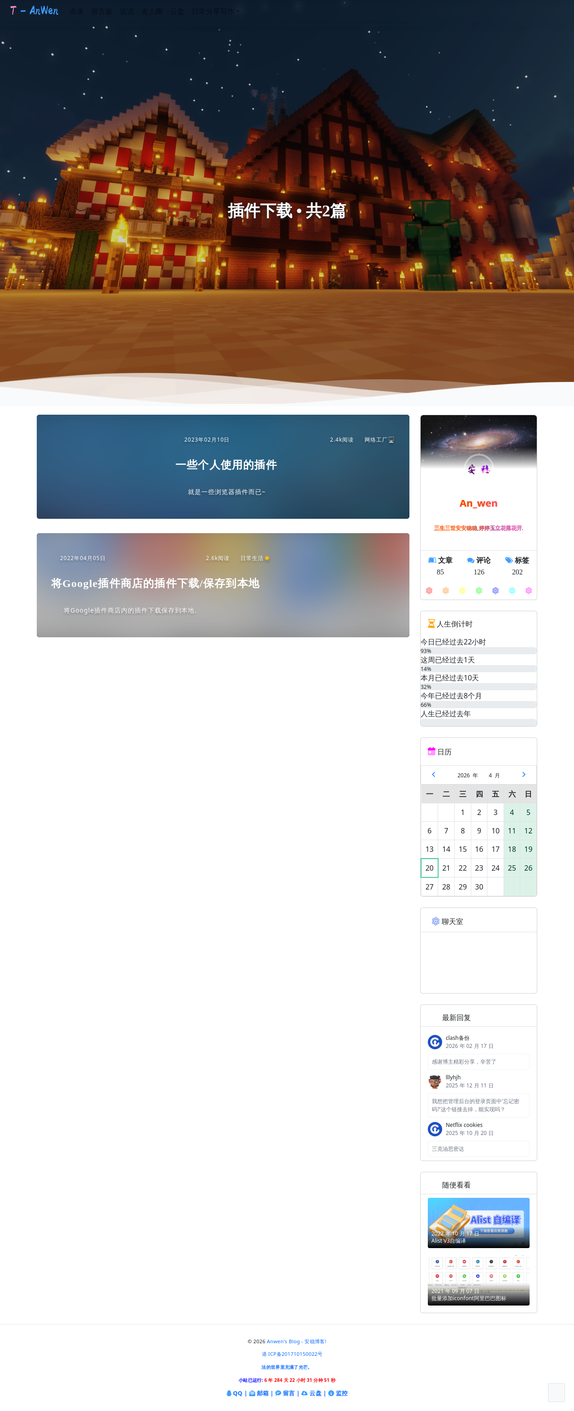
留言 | (287, 1393)
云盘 (194, 11)
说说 (144, 11)
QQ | (237, 1393)
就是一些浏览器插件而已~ (227, 491)
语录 (94, 11)
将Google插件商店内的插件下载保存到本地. (130, 610)
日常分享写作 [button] (230, 11)
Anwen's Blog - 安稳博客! (296, 1341)
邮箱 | (261, 1393)
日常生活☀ (251, 558)
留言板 (119, 11)
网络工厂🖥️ (375, 439)
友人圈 (169, 11)
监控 (338, 1393)
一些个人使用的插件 (226, 465)
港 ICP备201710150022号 (292, 1353)
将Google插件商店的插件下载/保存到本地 (155, 583)
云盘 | (313, 1393)
